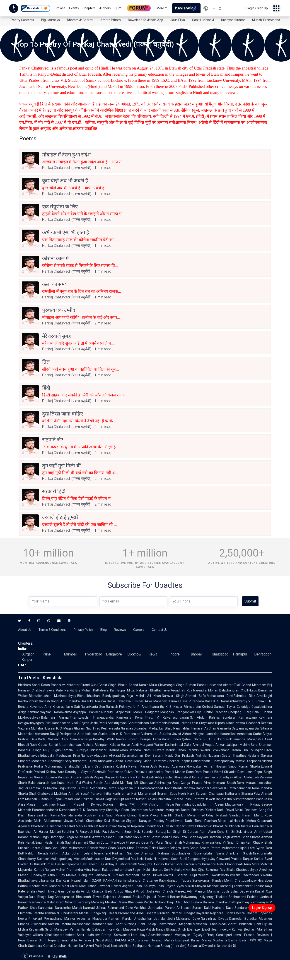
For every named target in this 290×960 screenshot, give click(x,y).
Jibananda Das (50, 880)
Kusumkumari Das (47, 864)
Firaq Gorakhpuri (219, 935)
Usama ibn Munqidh (247, 750)
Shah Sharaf (251, 837)
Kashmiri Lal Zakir (178, 744)
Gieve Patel (54, 690)
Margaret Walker (152, 744)
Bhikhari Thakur (93, 799)
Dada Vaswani (49, 739)
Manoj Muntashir (214, 940)
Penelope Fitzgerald (125, 842)
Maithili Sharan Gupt (180, 875)
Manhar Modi (59, 886)
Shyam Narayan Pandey (145, 821)
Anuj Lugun (52, 750)
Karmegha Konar (130, 717)
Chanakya (113, 810)
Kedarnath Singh (41, 929)
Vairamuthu (149, 734)
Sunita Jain (106, 734)
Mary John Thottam (150, 761)
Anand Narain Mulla (142, 685)
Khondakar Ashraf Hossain (206, 766)
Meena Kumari (135, 799)
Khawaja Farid (212, 842)
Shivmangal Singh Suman (177, 685)
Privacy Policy (83, 629)
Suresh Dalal (201, 908)
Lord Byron (256, 848)
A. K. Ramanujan (128, 734)
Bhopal (196, 654)
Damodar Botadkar (243, 918)
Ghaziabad (220, 654)
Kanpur (27, 660)
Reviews (120, 629)
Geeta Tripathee (234, 755)
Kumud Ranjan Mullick (49, 869)
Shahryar (146, 783)
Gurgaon (28, 654)
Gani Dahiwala (69, 891)
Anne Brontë (174, 788)
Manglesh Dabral (178, 810)
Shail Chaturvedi (41, 793)
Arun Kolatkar (87, 734)
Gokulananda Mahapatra (244, 739)
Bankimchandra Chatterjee (138, 880)
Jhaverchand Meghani (174, 924)
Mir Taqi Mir (129, 783)
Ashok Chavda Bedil (96, 891)
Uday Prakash (217, 815)
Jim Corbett (204, 706)
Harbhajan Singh (62, 837)
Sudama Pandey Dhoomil (63, 777)
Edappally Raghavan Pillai (60, 755)
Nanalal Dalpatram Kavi (98, 929)
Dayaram (202, 913)
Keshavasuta (110, 728)
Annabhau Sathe (249, 734)
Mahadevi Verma (66, 929)
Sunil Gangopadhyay (194, 859)
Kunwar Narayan (118, 826)
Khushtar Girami (78, 685)
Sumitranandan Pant (248, 799)
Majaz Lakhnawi (41, 804)
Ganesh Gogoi (49, 701)
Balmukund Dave (120, 908)
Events (74, 8)
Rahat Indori (171, 739)
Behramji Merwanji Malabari (98, 902)
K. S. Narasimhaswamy (230, 701)
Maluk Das (242, 810)
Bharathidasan (138, 723)
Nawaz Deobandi (248, 723)
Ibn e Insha (224, 799)
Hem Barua (190, 848)
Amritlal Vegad (203, 744)
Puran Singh (164, 842)
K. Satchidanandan (237, 788)
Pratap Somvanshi (116, 935)
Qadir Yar (148, 842)
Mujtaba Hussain (43, 728)
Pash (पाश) (102, 946)
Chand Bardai (138, 815)
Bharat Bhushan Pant (244, 924)
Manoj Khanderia (131, 902)
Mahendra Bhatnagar (47, 761)
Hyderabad (93, 654)
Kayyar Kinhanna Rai (120, 777)
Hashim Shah (54, 842)
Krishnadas (183, 804)
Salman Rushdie (115, 766)
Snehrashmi (237, 897)
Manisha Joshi (218, 891)
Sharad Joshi (182, 799)
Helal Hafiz (145, 859)
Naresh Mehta (245, 821)
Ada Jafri (111, 783)
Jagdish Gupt (114, 799)
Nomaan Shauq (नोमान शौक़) (167, 946)
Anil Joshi (183, 908)
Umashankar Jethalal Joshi (154, 918)
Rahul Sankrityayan (113, 723)
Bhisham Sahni (29, 685)
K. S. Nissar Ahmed (180, 706)
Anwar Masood (103, 837)
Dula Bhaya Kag (41, 897)
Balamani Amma (55, 717)
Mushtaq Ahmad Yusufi (71, 793)
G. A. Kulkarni (214, 739)
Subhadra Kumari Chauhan (47, 946)
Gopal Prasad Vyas (66, 799)
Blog (103, 629)
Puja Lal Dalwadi (156, 897)
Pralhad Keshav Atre (49, 772)
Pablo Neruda (36, 853)
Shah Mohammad (187, 842)
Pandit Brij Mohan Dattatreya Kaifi (90, 690)
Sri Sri (230, 831)
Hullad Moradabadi (150, 788)
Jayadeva (124, 701)
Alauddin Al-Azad (107, 755)
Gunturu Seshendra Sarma (97, 788)
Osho (221, 831)
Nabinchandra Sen (156, 869)
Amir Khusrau (54, 706)
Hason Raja (100, 869)
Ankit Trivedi (47, 891)
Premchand (102, 853)
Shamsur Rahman (156, 853)
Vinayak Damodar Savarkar (203, 788)
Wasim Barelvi (92, 783)
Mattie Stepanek (248, 761)
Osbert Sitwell (186, 826)
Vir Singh (229, 842)
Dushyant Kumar (233, 20)
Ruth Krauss (39, 744)
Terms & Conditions (52, 629)
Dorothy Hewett (204, 799)
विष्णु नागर (138, 804)
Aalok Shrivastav (159, 799)
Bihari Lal (225, 821)
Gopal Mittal (126, 690)
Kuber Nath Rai (69, 783)
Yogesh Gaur (126, 788)
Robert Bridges (170, 848)
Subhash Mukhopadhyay (54, 859)
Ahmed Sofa (195, 696)
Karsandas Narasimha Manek (60, 908)
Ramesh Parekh (121, 918)
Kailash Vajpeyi (93, 777)
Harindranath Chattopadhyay (212, 761)
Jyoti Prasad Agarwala (167, 766)
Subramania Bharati (164, 723)
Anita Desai (124, 761)
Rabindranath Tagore (175, 880)
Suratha (165, 734)
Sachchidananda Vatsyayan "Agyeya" (176, 935)
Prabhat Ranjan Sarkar (247, 859)
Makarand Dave (188, 918)
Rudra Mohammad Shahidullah (57, 766)
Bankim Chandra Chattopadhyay (226, 902)
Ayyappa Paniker (86, 712)
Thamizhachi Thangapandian (92, 717)
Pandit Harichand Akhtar (215, 685)
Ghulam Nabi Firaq (87, 728)
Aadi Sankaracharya (76, 739)
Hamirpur (240, 654)
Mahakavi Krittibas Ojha (188, 869)
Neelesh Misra (121, 946)
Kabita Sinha (214, 853)
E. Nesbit (168, 826)
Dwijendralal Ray (124, 859)
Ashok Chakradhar (89, 821)
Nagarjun (214, 755)
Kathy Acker (60, 853)
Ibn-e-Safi (73, 706)
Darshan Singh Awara (225, 837)
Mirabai (121, 815)
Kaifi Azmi (86, 946)
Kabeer (70, 935)
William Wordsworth (213, 875)
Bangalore (114, 654)
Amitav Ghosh (127, 739)
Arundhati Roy (181, 690)
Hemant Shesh (224, 783)
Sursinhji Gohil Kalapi (140, 924)
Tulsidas (138, 701)
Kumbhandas (68, 810)
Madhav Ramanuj (220, 886)
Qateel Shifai (192, 739)
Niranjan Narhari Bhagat (176, 913)
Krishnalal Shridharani (61, 913)
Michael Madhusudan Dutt (92, 859)
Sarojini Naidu (163, 755)
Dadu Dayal (225, 810)
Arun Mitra (251, 864)
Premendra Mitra (79, 869)
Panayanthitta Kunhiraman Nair (114, 793)
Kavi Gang (258, 810)
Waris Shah (107, 848)
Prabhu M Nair (94, 826)
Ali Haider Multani (47, 831)
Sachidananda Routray (78, 815)
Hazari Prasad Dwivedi (79, 804)
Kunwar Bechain (244, 929)
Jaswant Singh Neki (125, 831)
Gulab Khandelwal (178, 777)
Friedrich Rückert (203, 810)
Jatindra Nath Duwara (146, 750)
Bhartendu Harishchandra (49, 826)
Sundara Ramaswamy (240, 717)
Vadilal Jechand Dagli (159, 902)
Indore (174, 654)
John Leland (82, 853)
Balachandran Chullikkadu (238, 690)
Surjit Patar (124, 837)
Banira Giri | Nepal (41, 940)
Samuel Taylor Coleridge (232, 706)
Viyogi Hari (158, 815)
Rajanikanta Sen (93, 706)
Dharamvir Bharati (80, 20)
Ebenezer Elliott (198, 929)
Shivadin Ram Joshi (238, 772)
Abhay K (111, 864)
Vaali (74, 723)
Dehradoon (262, 654)
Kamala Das (37, 788)
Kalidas (115, 744)
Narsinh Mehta (59, 924)
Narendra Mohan (205, 690)
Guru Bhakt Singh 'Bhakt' (109, 685)
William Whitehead (244, 875)
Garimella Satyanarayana (235, 728)
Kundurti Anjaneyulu (116, 712)
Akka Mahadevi (156, 701)
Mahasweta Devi (220, 696)
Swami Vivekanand (215, 750)
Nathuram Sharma (239, 793)
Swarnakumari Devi (136, 755)
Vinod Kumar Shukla (244, 766)
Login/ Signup (262, 908)
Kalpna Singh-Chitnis (62, 788)
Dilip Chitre (204, 712)
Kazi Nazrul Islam (77, 880)
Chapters (89, 8)
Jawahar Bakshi (109, 886)
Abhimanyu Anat (167, 783)
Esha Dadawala (242, 891)
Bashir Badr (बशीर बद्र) (245, 940)
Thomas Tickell (147, 848)
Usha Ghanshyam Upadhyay (212, 777)
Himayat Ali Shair (203, 728)
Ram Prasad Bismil (209, 772)
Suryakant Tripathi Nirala (216, 723)
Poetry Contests (22, 20)
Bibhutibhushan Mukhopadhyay (52, 696)
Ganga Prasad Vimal (196, 783)
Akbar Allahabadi (246, 777)
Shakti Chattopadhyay (242, 869)
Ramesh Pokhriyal (119, 706)
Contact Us (159, 629)
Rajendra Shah (221, 913)
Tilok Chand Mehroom (250, 685)
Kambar (33, 712)
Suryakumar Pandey (207, 880)
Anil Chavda (164, 891)
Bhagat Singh (176, 929)
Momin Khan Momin (182, 750)
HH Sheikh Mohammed (186, 815)
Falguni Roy (192, 864)
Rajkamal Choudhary (146, 826)
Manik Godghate (146, 712)
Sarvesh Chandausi (210, 793)
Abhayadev (106, 761)
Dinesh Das (96, 864)
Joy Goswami (220, 859)
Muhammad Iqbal (234, 848)
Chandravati (234, 864)
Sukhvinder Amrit (249, 831)
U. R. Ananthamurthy (148, 706)
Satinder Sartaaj (154, 831)
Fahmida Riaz (244, 696)
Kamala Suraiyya (75, 750)
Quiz (117, 8)
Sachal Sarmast (76, 842)
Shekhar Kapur (178, 761)
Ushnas (101, 908)
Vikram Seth (92, 766)
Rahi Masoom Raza (130, 929)
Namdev (87, 755)
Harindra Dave (222, 908)
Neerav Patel (38, 886)
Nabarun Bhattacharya (153, 690)
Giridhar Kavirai (48, 815)
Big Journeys (50, 20)
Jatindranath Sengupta (135, 864)
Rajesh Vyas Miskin (180, 886)
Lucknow (134, 654)
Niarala (246, 826)
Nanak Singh (35, 842)
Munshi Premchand (266, 20)
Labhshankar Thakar (249, 886)
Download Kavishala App (145, 20)
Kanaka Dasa (178, 701)
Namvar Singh (173, 696)
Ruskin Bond (115, 804)
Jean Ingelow (221, 929)
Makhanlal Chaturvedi (209, 924)
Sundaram (242, 908)
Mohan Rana (184, 772)
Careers (139, 629)
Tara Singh (105, 815)
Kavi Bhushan (114, 821)
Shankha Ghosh (239, 853)
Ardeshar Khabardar (92, 918)
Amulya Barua (105, 701)
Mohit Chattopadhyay (240, 880)
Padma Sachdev (126, 853)
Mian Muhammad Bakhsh (79, 848)
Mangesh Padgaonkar (177, 712)
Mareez (180, 891)
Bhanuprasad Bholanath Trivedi (78, 897)
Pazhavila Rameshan (107, 772)
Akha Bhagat (146, 913)
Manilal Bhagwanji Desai (98, 913)
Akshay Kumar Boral (168, 864)
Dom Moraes (246, 783)
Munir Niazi (83, 837)
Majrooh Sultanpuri (38, 799)
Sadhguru (140, 946)
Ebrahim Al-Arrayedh (77, 831)
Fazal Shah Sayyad (194, 837)
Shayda (200, 886)
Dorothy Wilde (103, 739)
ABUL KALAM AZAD (121, 940)
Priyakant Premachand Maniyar (52, 918)
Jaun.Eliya (177, 20)
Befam (175, 897)
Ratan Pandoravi (53, 685)
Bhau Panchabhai (177, 728)
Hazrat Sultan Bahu (45, 848)
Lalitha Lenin (189, 723)
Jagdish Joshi (132, 886)
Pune (47, 654)
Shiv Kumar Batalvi (146, 837)
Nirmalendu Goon (166, 859)
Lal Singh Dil (176, 831)
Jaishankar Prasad (109, 875)
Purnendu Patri (213, 864)
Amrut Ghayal (124, 891)
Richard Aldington (96, 744)
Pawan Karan (138, 766)
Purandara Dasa (200, 701)
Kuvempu (36, 706)
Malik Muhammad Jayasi (53, 821)
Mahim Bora (249, 744)
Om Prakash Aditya (150, 777)
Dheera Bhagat (245, 913)
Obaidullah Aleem (208, 804)
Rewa (152, 654)
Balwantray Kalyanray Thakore (204, 897)
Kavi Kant (114, 924)
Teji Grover (36, 777)
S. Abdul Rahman (205, 717)
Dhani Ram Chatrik (250, 842)
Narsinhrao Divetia (214, 918)
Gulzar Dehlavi (134, 772)
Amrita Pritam (110, 20)
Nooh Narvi (186, 793)
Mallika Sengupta (79, 875)
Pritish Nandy (155, 929)
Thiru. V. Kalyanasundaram (167, 717)
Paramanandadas (45, 810)
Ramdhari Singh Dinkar (143, 875)
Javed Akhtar (182, 734)
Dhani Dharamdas (134, 810)
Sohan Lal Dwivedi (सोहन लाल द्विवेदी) (212, 946)
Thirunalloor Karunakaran (108, 750)
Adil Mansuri (196, 891)
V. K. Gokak (256, 701)
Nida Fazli (101, 831)
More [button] (160, 8)
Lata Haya (139, 935)
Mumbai (70, 654)
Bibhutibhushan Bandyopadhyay (101, 696)
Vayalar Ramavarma (56, 712)
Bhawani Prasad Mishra (156, 940)
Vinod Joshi (145, 891)
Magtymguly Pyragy (242, 804)
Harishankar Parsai (160, 772)
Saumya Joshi (154, 886)
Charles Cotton (99, 842)
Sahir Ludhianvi (203, 20)
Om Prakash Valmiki (191, 755)
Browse (60, 8)
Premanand (126, 913)
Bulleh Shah (125, 848)
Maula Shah (170, 837)
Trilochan (220, 712)
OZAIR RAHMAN (104, 880)
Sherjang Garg (239, 712)
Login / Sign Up (257, 8)
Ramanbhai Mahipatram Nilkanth (53, 902)
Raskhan (210, 821)
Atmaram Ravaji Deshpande (55, 734)
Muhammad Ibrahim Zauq (157, 793)
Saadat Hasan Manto (246, 815)
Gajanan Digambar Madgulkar (142, 728)
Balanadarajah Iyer (42, 783)
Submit (250, 601)
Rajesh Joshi (89, 723)
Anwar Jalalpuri (226, 744)
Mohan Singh (39, 837)
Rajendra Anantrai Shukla (122, 897)
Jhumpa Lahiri (150, 739)
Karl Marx (76, 826)
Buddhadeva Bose (187, 853)
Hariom (73, 946)
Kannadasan (61, 723)
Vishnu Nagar (161, 804)
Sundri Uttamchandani (65, 744)
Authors (105, 8)
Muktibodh (232, 826)
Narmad (89, 908)
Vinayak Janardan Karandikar (214, 734)
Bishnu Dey (56, 875)
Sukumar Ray (215, 869)
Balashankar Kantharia (89, 924)
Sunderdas (156, 810)
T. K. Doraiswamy (92, 810)
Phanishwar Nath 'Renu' (184, 821)
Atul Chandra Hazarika (77, 701)
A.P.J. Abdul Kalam (188, 902)
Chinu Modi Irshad (83, 886)
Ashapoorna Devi (74, 864)
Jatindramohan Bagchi (126, 869)
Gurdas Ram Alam (202, 831)
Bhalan (32, 891)
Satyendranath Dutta (81, 761)
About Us (24, 629)
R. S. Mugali (64, 728)
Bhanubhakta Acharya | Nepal (81, 940)
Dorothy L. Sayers (78, 772)
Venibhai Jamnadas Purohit (154, 908)
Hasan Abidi (129, 744)
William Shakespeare (48, 935)
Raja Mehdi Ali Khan (144, 696)
